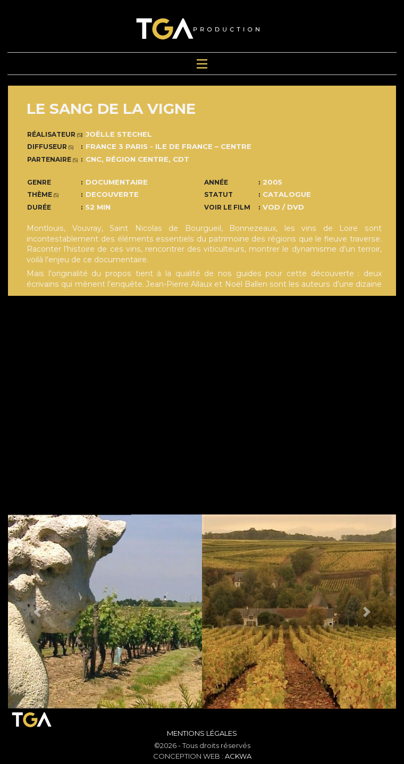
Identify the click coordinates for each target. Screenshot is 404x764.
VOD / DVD (283, 207)
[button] (37, 611)
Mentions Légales (202, 733)
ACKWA (238, 756)
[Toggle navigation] (202, 63)
